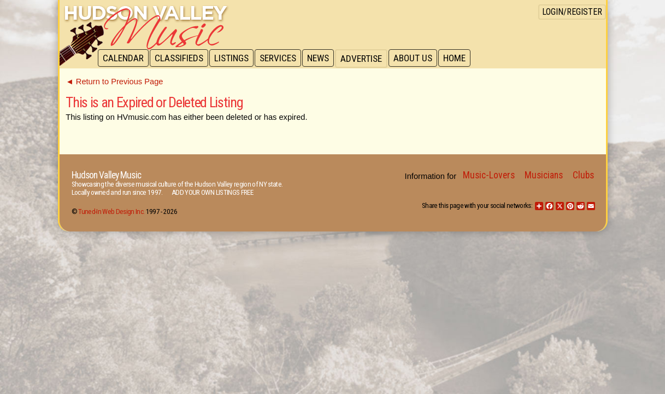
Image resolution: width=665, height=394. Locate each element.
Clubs (583, 175)
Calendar (123, 58)
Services (281, 58)
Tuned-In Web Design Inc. (111, 211)
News (323, 58)
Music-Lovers (489, 175)
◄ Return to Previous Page (114, 81)
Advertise (366, 58)
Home (461, 58)
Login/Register (572, 12)
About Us (418, 58)
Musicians (544, 175)
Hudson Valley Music (106, 175)
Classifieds (180, 58)
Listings (234, 58)
